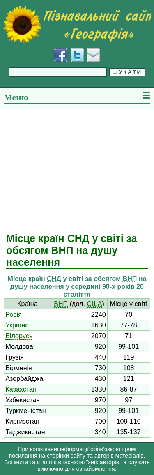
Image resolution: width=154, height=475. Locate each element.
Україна (17, 325)
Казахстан (20, 389)
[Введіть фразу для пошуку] (58, 72)
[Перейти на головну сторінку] (77, 24)
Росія (13, 314)
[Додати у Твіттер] (77, 55)
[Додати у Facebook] (60, 55)
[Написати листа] (93, 55)
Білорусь (18, 335)
